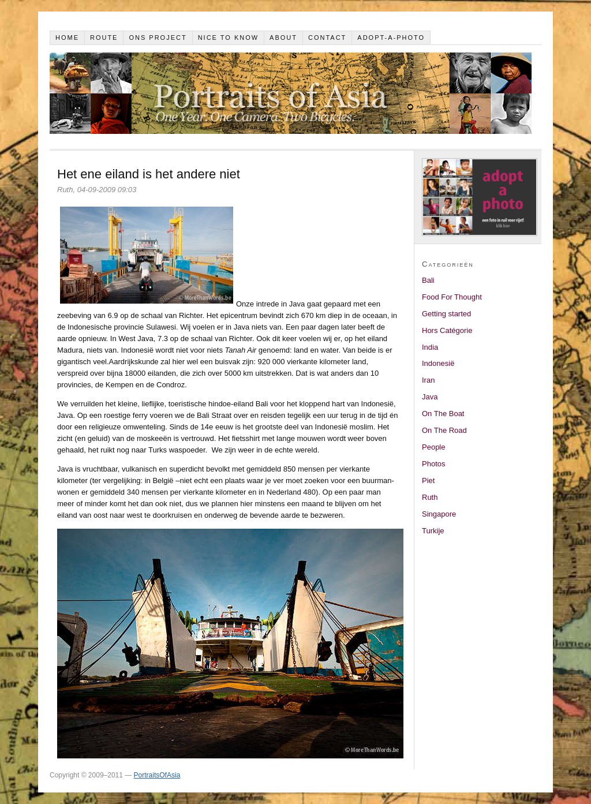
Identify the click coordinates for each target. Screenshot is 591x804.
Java (429, 396)
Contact (327, 37)
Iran (428, 380)
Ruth (429, 497)
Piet (428, 480)
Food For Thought (452, 297)
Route (104, 37)
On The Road (444, 430)
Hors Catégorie (447, 330)
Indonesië (438, 363)
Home (67, 37)
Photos (433, 463)
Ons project (157, 37)
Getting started (446, 313)
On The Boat (443, 413)
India (430, 347)
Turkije (433, 530)
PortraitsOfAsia (157, 775)
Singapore (439, 514)
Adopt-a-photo (391, 37)
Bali (428, 280)
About (283, 37)
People (433, 447)
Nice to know (228, 37)
